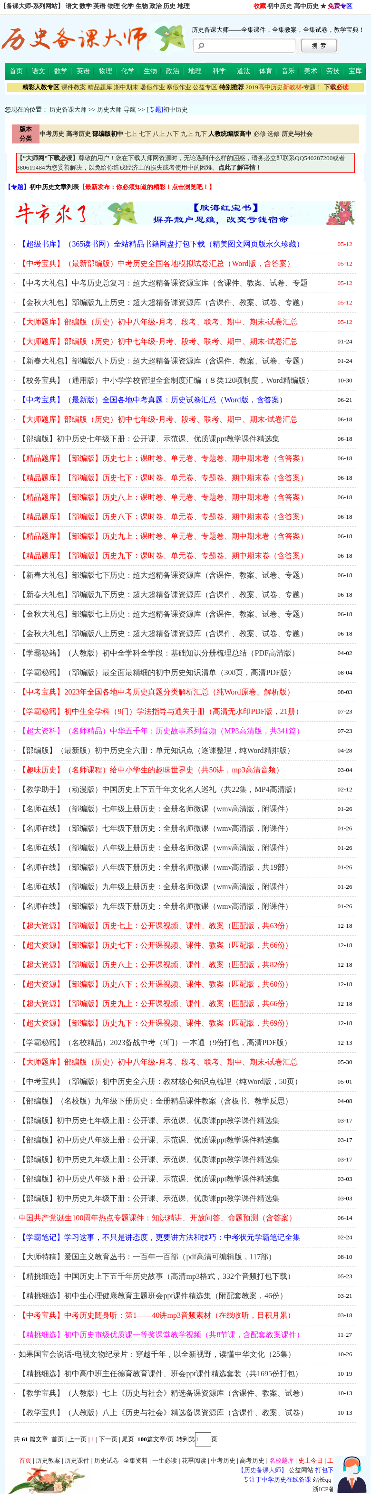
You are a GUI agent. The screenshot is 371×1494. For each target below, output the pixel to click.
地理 (183, 6)
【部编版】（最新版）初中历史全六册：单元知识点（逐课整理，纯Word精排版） (156, 750)
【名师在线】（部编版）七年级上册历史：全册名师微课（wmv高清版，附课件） (156, 809)
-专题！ (283, 87)
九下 (201, 133)
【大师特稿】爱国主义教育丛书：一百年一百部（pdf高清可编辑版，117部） (147, 1257)
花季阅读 (194, 1460)
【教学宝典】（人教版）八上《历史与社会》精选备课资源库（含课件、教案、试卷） (163, 1412)
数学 (85, 6)
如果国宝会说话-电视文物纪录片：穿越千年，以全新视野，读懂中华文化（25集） (157, 1354)
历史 (169, 6)
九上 (187, 133)
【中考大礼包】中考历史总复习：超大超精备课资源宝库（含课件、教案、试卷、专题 (163, 283)
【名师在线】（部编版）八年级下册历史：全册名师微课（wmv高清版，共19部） (156, 867)
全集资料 (135, 1460)
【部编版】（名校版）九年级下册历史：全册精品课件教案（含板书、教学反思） (156, 1101)
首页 (16, 71)
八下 (172, 133)
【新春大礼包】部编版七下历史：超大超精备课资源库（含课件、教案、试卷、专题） (163, 575)
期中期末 (126, 87)
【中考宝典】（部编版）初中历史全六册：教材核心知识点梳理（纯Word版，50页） (160, 1081)
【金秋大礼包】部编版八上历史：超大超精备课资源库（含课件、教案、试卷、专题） (163, 633)
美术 (310, 71)
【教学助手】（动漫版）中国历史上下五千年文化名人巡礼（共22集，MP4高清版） (159, 789)
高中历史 (306, 6)
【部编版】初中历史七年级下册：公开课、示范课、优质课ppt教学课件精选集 (149, 439)
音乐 (288, 71)
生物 (142, 6)
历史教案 (48, 1460)
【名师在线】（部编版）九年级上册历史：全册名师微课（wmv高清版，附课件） (156, 887)
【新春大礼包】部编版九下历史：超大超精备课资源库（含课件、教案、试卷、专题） (163, 594)
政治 (155, 6)
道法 (243, 71)
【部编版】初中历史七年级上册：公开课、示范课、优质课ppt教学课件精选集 (149, 1120)
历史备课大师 (68, 109)
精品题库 (100, 87)
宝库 (355, 71)
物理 (113, 6)
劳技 (333, 71)
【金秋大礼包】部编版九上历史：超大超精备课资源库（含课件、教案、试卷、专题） (163, 302)
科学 (219, 71)
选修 (273, 133)
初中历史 (279, 6)
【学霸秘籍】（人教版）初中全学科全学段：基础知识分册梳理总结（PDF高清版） (159, 653)
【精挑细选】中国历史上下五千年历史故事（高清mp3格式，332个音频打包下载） (156, 1276)
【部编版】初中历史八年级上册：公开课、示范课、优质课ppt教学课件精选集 (149, 1140)
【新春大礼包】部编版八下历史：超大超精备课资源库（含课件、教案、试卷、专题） (163, 361)
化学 (127, 6)
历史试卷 (106, 1460)
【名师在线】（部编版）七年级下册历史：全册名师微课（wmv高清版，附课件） (156, 828)
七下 (145, 133)
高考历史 (252, 1460)
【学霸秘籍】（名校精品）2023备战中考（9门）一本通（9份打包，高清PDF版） (155, 1042)
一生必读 (164, 1460)
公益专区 (205, 87)
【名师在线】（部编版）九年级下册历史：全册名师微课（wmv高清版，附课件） (156, 906)
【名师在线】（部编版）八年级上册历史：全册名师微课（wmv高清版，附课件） (156, 848)
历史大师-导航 (116, 109)
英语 (99, 6)
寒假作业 (178, 87)
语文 (72, 6)
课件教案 (73, 87)
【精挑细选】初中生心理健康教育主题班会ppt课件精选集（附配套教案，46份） (153, 1296)
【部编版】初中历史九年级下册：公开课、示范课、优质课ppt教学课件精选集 (149, 1198)
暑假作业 (152, 87)
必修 (260, 133)
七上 (131, 133)
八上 (159, 133)
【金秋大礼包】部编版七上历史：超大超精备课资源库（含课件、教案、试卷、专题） (163, 614)
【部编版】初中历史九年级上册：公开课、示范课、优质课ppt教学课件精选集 (149, 1159)
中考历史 (223, 1460)
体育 (266, 71)
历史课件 (77, 1460)
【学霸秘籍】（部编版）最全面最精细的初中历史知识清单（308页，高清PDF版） (157, 672)
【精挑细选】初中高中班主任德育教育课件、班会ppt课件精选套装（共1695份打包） (160, 1374)
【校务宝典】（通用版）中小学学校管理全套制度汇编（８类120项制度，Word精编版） (166, 380)
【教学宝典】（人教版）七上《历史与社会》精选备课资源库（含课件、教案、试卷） (163, 1393)
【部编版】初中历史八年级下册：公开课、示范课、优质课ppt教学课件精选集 (149, 1179)
